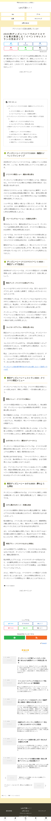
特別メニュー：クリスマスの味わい (22, 133)
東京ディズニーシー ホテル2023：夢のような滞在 (23, 138)
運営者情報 (9, 813)
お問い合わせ (25, 813)
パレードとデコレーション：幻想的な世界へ (24, 114)
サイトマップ (42, 813)
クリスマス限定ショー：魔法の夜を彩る (23, 111)
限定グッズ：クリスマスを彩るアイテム (23, 122)
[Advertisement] (25, 85)
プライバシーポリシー (26, 815)
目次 (10, 102)
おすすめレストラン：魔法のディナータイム (24, 135)
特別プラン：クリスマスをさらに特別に (23, 144)
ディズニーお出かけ (9, 587)
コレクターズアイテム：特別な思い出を (23, 125)
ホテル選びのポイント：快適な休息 (22, 141)
